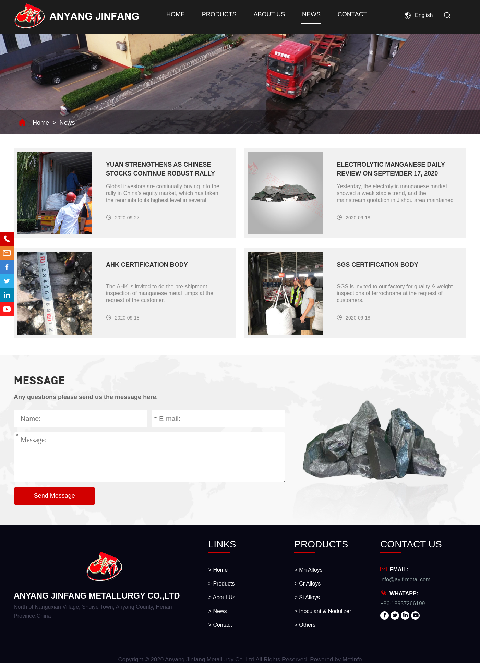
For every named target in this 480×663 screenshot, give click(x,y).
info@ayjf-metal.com (405, 579)
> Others (304, 625)
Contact (349, 14)
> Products (221, 584)
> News (217, 611)
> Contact (220, 625)
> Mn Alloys (308, 570)
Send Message (54, 495)
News (309, 14)
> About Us (222, 597)
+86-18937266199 (402, 603)
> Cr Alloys (307, 584)
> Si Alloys (307, 597)
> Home (218, 570)
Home (175, 14)
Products (218, 14)
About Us (267, 14)
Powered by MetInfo (336, 659)
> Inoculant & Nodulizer (322, 611)
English (424, 15)
